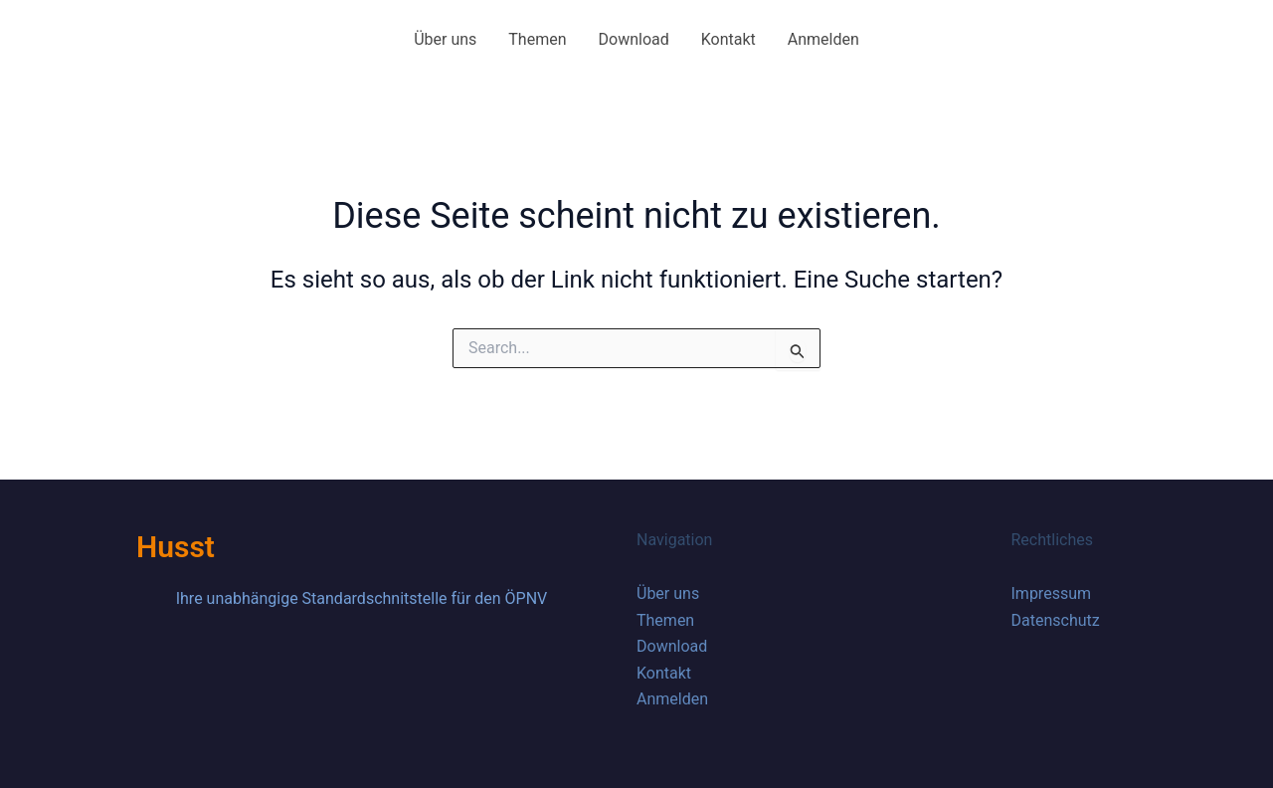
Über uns (445, 39)
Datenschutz (1055, 620)
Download (634, 39)
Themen (537, 39)
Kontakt (728, 39)
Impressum (1051, 593)
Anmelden (823, 39)
